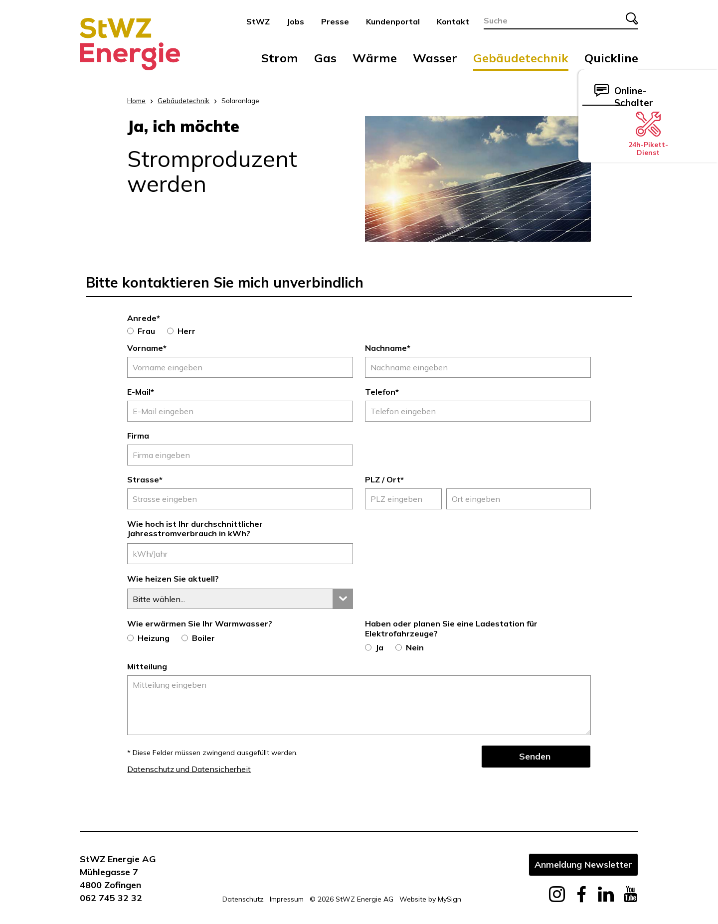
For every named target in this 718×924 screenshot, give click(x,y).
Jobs (295, 21)
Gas (325, 57)
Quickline (611, 57)
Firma (138, 436)
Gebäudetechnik (520, 57)
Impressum (287, 899)
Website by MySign (430, 899)
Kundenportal (393, 21)
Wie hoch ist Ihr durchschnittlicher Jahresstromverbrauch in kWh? (195, 528)
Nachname (387, 348)
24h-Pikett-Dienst (648, 134)
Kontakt (453, 21)
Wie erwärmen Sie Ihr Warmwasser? (199, 623)
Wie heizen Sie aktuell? (173, 579)
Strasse (145, 479)
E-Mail (140, 392)
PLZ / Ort (384, 479)
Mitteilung (147, 666)
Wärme (375, 57)
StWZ (258, 21)
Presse (335, 21)
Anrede (143, 318)
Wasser (435, 57)
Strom (279, 57)
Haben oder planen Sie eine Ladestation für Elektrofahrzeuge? (451, 628)
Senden (534, 756)
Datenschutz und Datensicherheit (189, 769)
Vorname (147, 348)
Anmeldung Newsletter (583, 864)
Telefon (382, 392)
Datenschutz (243, 899)
